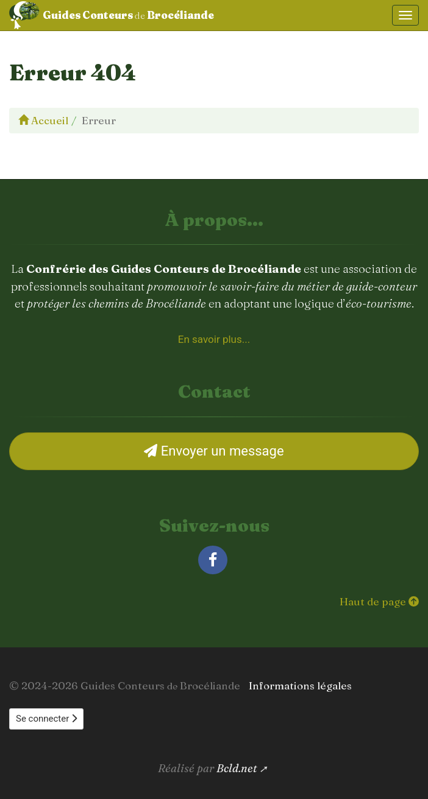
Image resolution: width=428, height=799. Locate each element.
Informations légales (300, 685)
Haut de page (379, 601)
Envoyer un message (214, 451)
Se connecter (46, 718)
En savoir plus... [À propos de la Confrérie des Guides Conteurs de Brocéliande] (214, 339)
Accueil (43, 120)
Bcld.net (236, 768)
